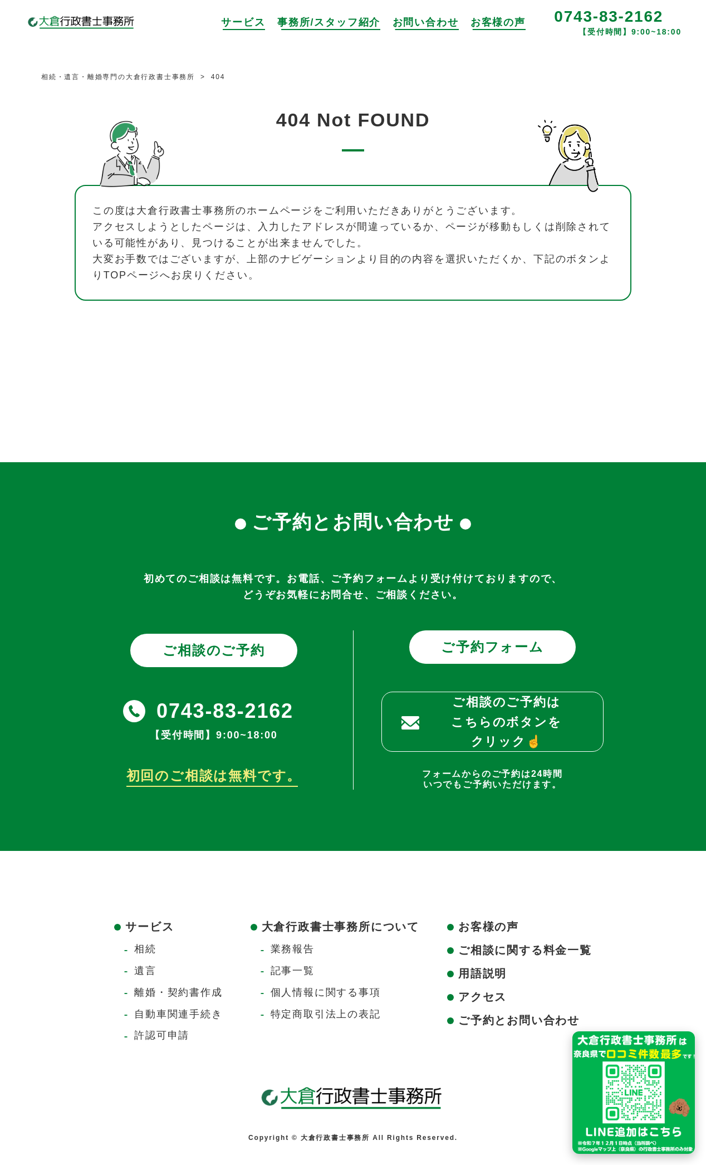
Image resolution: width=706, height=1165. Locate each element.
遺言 (145, 970)
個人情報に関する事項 (326, 992)
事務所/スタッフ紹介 (328, 22)
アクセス (482, 997)
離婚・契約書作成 (178, 992)
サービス (243, 22)
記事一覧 (293, 970)
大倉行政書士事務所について (340, 927)
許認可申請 (161, 1035)
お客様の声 (498, 22)
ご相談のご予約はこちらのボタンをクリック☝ (506, 721)
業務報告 (293, 948)
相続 (145, 948)
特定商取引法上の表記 (326, 1014)
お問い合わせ (426, 22)
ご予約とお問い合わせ (519, 1020)
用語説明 (482, 973)
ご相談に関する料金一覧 (525, 950)
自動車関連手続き (178, 1014)
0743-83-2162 (608, 16)
